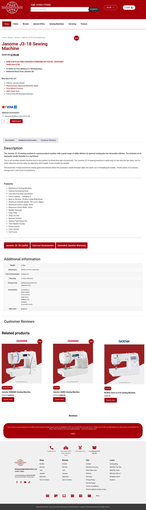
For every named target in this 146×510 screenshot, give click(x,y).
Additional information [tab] (27, 140)
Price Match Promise (14, 88)
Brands (26, 24)
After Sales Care (12, 91)
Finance (84, 24)
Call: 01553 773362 (41, 4)
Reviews (112, 480)
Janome (17, 38)
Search (93, 9)
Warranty (89, 476)
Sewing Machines (57, 24)
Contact (88, 464)
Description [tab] (9, 140)
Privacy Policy (90, 480)
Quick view (8, 399)
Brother (42, 464)
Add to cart (16, 121)
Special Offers (39, 24)
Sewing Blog (114, 464)
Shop (7, 24)
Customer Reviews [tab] (48, 140)
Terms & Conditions (92, 486)
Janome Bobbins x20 (17, 116)
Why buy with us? (115, 473)
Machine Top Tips (115, 467)
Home (15, 24)
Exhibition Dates (115, 476)
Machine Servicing (92, 467)
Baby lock (43, 476)
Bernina (42, 467)
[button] (3, 430)
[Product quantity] (5, 121)
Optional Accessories (10, 113)
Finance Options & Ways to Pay (96, 489)
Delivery (88, 473)
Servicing (72, 24)
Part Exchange (90, 483)
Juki (41, 470)
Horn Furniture (44, 480)
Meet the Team (114, 470)
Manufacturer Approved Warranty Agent (22, 86)
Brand (10, 38)
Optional (43, 245)
